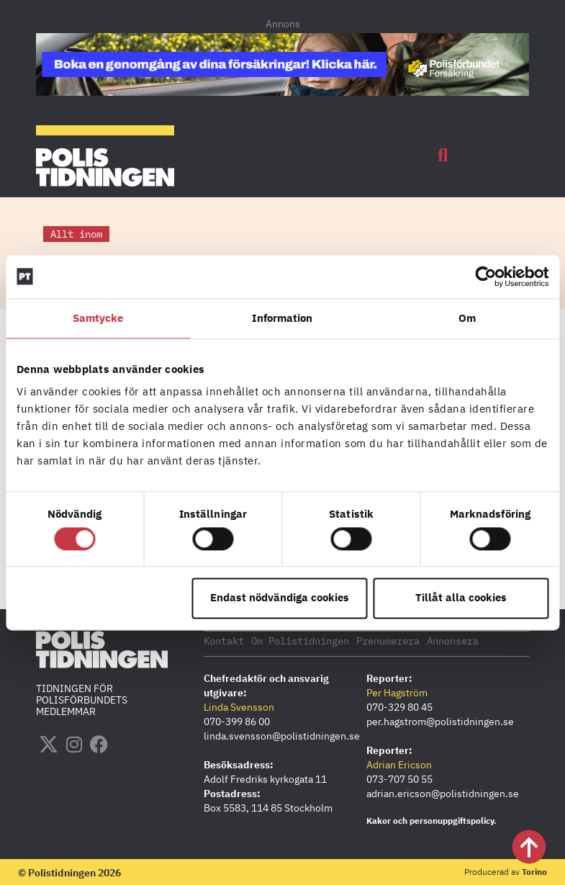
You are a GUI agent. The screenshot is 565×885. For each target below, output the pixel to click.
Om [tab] (467, 318)
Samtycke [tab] (98, 318)
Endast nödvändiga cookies (279, 598)
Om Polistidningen (300, 640)
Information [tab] (282, 318)
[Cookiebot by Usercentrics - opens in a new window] (485, 276)
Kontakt (224, 640)
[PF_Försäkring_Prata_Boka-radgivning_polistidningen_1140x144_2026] (282, 91)
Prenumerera (388, 640)
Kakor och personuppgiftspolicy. (431, 819)
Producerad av (505, 871)
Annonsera (453, 640)
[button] (442, 155)
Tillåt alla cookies (461, 598)
